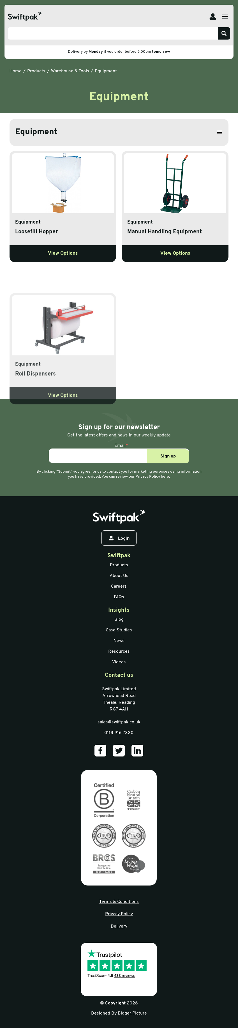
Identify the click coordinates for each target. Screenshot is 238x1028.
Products (36, 71)
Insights (119, 610)
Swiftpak (118, 556)
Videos (119, 662)
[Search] (224, 33)
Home (16, 71)
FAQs (119, 597)
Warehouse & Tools (70, 71)
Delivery (119, 926)
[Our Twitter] (119, 750)
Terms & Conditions (119, 902)
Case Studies (119, 630)
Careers (119, 586)
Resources (119, 651)
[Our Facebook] (100, 750)
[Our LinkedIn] (137, 750)
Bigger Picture (132, 1013)
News (119, 641)
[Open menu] (225, 17)
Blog (119, 619)
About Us (119, 576)
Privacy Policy (119, 914)
